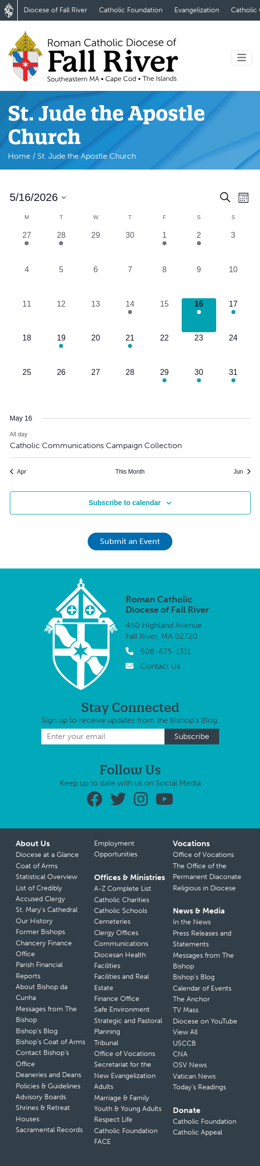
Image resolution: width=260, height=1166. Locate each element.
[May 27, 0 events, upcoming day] (95, 384)
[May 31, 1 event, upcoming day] (233, 384)
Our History (34, 921)
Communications (121, 943)
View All (185, 1032)
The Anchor (191, 999)
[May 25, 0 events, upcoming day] (27, 384)
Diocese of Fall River (55, 10)
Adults (103, 1086)
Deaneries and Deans (48, 1075)
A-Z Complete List (122, 888)
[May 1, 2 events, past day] (164, 246)
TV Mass (185, 1010)
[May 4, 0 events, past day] (27, 281)
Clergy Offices (116, 933)
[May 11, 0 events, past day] (27, 315)
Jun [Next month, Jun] (241, 471)
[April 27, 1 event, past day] (27, 246)
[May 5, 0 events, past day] (61, 281)
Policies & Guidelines (48, 1086)
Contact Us (160, 666)
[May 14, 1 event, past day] (130, 315)
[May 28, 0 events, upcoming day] (130, 384)
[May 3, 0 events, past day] (233, 246)
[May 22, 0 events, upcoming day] (164, 349)
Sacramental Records (49, 1130)
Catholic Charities (121, 900)
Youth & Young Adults (128, 1109)
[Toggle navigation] (242, 57)
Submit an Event (130, 541)
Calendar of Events (202, 988)
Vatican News (194, 1076)
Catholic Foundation (130, 10)
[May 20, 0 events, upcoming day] (95, 349)
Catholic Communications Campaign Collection (96, 445)
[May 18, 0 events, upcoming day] (27, 349)
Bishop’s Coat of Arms (50, 1042)
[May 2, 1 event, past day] (199, 246)
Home (19, 156)
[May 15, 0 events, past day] (164, 315)
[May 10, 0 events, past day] (233, 281)
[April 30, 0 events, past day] (130, 246)
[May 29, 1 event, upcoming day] (164, 384)
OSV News (190, 1065)
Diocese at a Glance (47, 855)
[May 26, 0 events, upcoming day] (61, 384)
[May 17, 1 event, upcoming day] (233, 315)
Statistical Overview (46, 877)
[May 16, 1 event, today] (199, 315)
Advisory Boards (41, 1097)
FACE (102, 1142)
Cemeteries (112, 921)
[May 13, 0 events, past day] (95, 315)
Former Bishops (40, 932)
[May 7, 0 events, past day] (130, 281)
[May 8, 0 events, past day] (164, 281)
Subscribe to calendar (125, 503)
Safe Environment (122, 1009)
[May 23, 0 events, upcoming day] (199, 349)
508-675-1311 (165, 651)
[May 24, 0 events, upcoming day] (233, 349)
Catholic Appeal (197, 1132)
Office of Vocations (124, 1054)
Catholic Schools (120, 911)
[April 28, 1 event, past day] (61, 246)
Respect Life (113, 1119)
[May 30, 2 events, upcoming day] (199, 384)
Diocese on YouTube (205, 1021)
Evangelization (196, 10)
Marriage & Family (121, 1098)
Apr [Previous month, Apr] (18, 471)
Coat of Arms (37, 866)
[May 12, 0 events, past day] (61, 315)
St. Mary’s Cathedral (46, 910)
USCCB (184, 1043)
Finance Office (116, 999)
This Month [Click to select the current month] (129, 471)
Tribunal (106, 1043)
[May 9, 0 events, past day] (199, 281)
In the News (192, 922)
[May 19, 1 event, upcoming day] (61, 349)
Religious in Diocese (204, 888)
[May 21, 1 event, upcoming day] (130, 349)
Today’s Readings (199, 1087)
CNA (180, 1054)
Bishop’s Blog (37, 1031)
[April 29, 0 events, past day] (95, 246)
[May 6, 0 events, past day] (95, 281)
